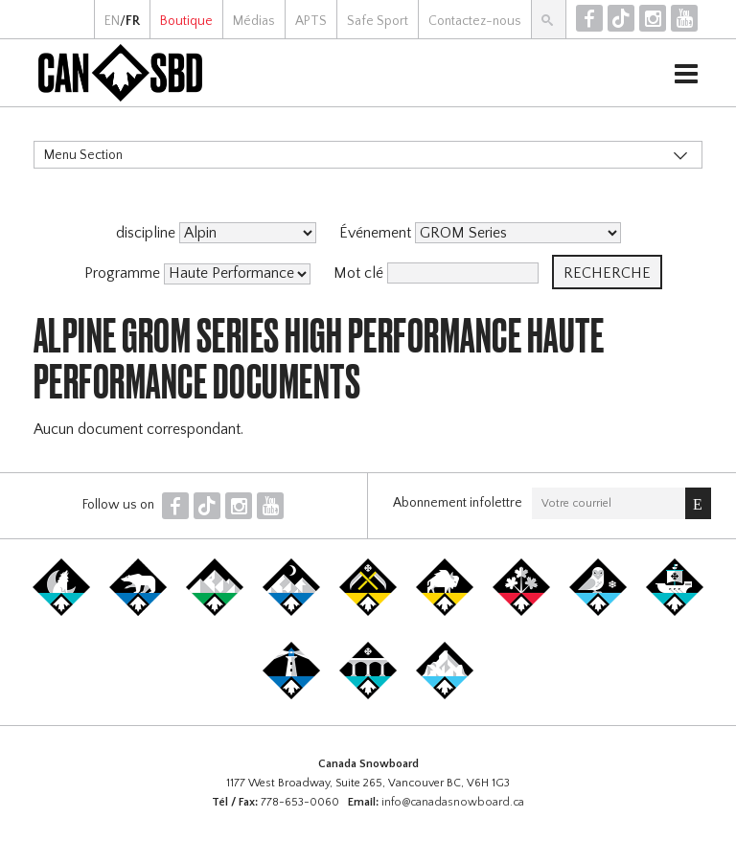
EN (112, 21)
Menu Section (83, 155)
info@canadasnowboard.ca (452, 802)
